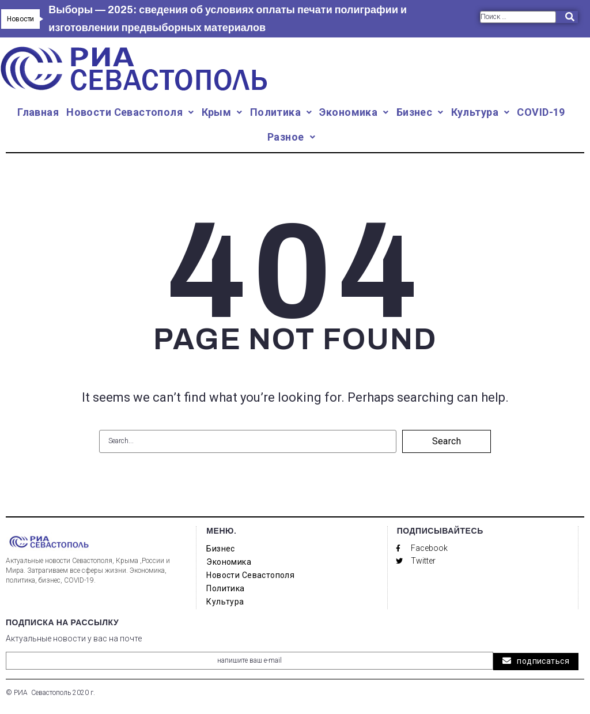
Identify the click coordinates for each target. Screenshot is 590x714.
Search (447, 441)
